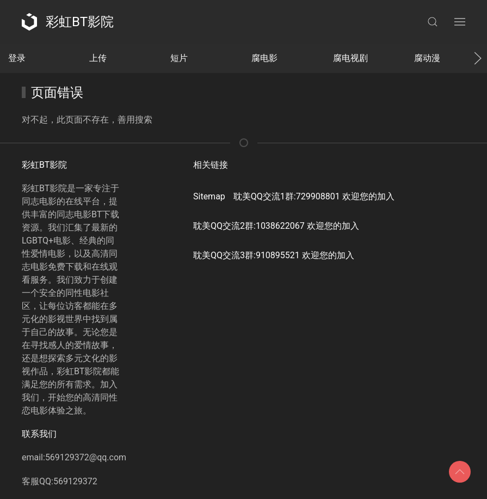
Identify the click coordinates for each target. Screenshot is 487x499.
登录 (17, 58)
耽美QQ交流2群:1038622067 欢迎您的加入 (276, 226)
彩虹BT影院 (68, 22)
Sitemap (209, 196)
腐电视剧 (350, 58)
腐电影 (264, 58)
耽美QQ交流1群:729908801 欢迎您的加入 (313, 196)
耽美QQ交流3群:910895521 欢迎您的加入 (273, 255)
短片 (179, 58)
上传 (98, 58)
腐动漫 (427, 58)
